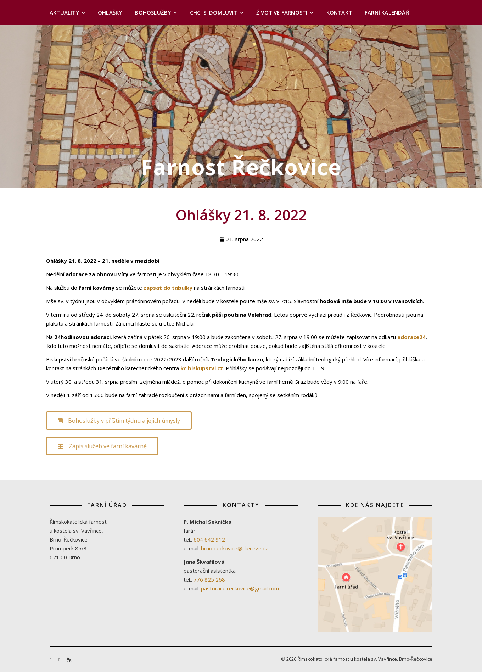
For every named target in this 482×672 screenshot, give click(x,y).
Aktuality (64, 12)
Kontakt (339, 12)
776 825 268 (209, 579)
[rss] (69, 659)
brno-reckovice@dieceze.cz (234, 548)
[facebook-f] (51, 659)
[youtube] (59, 659)
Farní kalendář (387, 12)
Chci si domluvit (213, 12)
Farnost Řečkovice (241, 167)
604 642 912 (209, 539)
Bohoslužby (153, 12)
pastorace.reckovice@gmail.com (240, 588)
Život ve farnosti (281, 12)
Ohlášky (110, 12)
